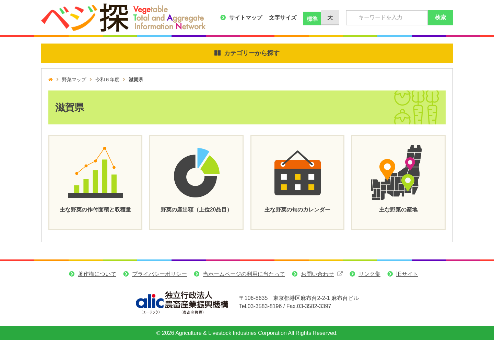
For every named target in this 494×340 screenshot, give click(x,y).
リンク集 (369, 274)
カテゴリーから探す (252, 53)
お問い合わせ (317, 274)
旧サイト (407, 274)
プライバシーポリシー (159, 274)
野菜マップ (74, 79)
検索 (440, 17)
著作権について (97, 274)
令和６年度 (107, 79)
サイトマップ (245, 18)
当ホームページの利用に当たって (244, 274)
